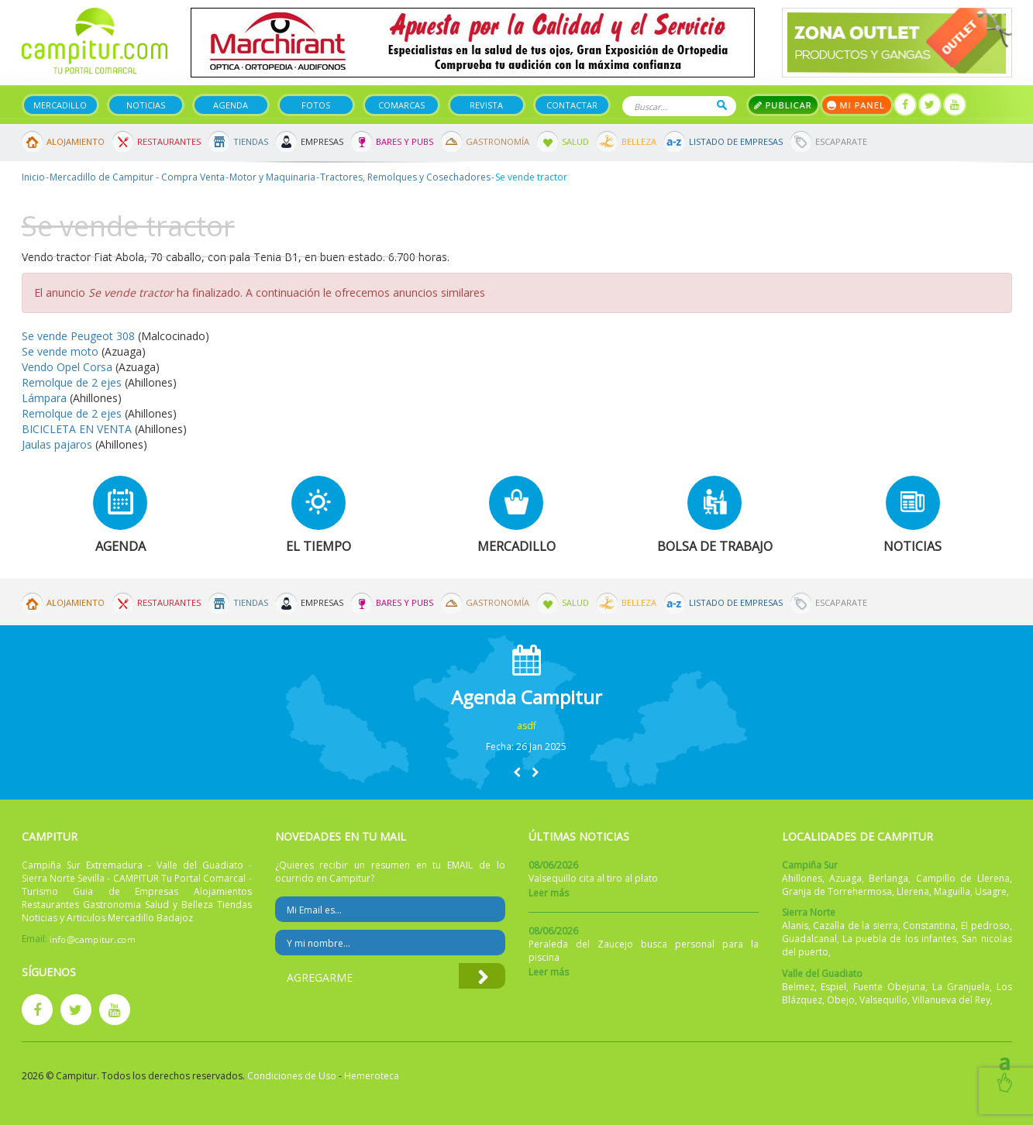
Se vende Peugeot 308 (78, 336)
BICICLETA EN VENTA (77, 428)
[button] (517, 772)
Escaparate (841, 141)
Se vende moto (62, 351)
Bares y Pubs (404, 141)
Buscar (722, 105)
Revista (486, 105)
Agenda (230, 105)
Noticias (145, 105)
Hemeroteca (371, 1075)
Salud (575, 141)
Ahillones (802, 878)
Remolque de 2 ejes (72, 382)
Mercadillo (60, 105)
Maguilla (952, 891)
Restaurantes (169, 141)
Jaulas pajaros (57, 444)
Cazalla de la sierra (855, 925)
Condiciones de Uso (291, 1075)
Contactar (571, 105)
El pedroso (985, 925)
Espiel (833, 986)
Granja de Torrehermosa (837, 891)
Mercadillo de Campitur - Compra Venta (137, 177)
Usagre (991, 891)
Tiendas (250, 141)
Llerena (913, 891)
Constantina (929, 925)
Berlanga (888, 878)
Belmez (798, 986)
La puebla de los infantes (899, 938)
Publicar (783, 105)
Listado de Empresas (736, 141)
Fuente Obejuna (889, 986)
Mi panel (857, 105)
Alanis (795, 925)
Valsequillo (883, 999)
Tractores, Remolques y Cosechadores (405, 177)
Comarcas (401, 105)
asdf (526, 725)
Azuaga (845, 878)
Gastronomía (497, 141)
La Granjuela (961, 986)
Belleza (639, 141)
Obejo (841, 999)
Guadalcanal (809, 938)
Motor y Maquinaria (272, 177)
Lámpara (46, 397)
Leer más (549, 893)
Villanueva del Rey (951, 999)
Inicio (33, 177)
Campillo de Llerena (963, 878)
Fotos (315, 105)
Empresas (322, 141)
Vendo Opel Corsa (67, 367)
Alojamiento (75, 141)
